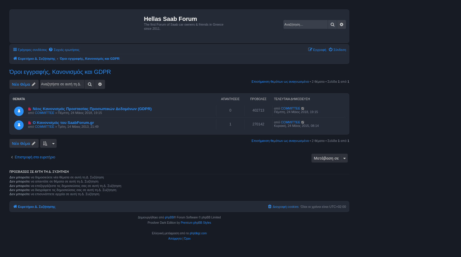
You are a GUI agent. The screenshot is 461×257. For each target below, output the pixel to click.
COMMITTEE (44, 113)
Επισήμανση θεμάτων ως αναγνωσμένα (280, 81)
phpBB (169, 217)
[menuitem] (63, 49)
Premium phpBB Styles (196, 222)
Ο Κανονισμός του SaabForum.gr (63, 122)
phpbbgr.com (198, 233)
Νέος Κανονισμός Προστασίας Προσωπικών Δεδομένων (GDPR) (92, 109)
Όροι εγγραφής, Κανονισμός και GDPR (60, 72)
